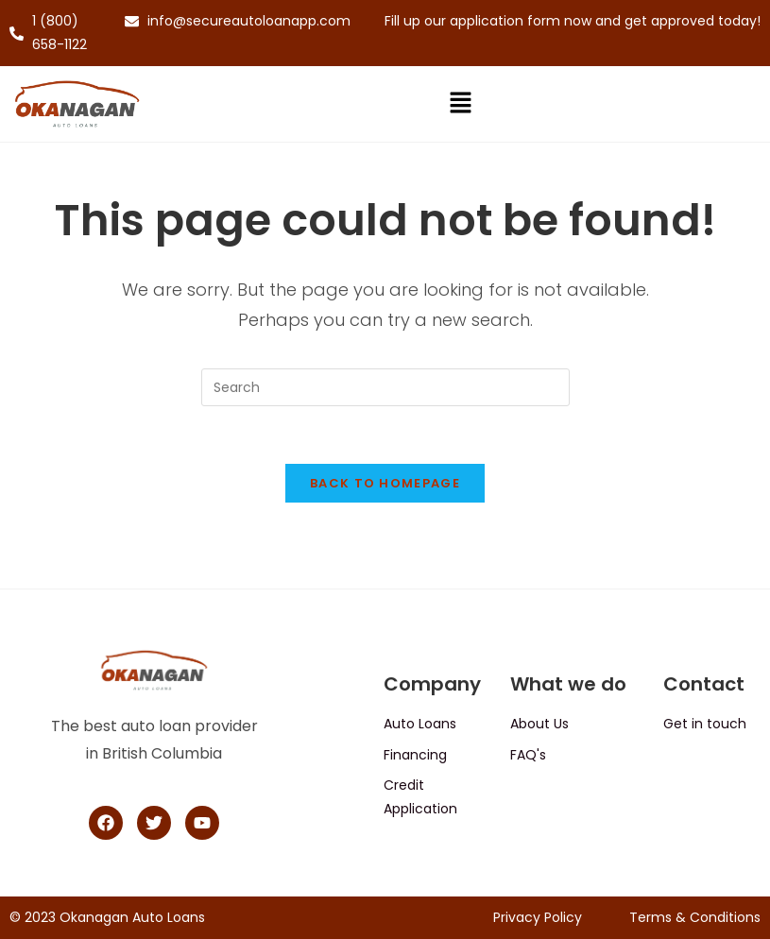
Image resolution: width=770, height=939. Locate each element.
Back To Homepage (385, 483)
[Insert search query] (385, 387)
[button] (460, 104)
